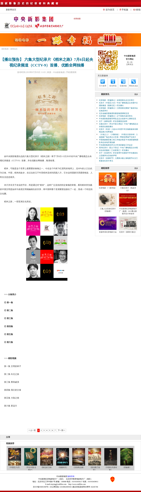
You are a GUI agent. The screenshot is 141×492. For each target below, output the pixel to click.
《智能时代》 (62, 467)
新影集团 (5, 49)
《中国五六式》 (15, 467)
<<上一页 (32, 430)
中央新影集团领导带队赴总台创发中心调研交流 (117, 119)
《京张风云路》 (79, 467)
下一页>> (61, 430)
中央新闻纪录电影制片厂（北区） (51, 479)
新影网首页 (11, 10)
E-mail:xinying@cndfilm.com (56, 484)
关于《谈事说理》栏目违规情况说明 (113, 121)
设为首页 (110, 9)
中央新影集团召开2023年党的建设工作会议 (115, 145)
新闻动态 (13, 49)
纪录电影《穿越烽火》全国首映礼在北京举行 (116, 100)
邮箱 (138, 9)
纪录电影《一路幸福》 (108, 188)
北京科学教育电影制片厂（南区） (79, 479)
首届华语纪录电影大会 (108, 232)
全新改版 (77, 19)
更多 (136, 94)
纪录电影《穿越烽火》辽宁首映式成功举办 (115, 116)
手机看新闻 (71, 72)
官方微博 (102, 86)
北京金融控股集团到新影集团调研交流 (114, 113)
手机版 (125, 9)
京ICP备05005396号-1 (41, 487)
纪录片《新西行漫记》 (128, 232)
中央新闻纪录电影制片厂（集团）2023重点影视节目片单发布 (128, 211)
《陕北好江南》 (47, 467)
